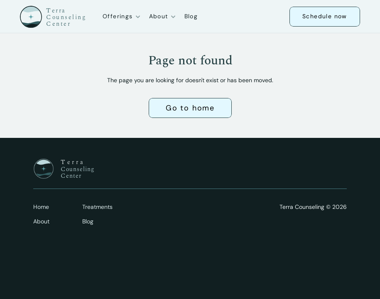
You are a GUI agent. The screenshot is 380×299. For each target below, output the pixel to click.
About (41, 221)
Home (41, 207)
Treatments (97, 207)
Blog (191, 16)
